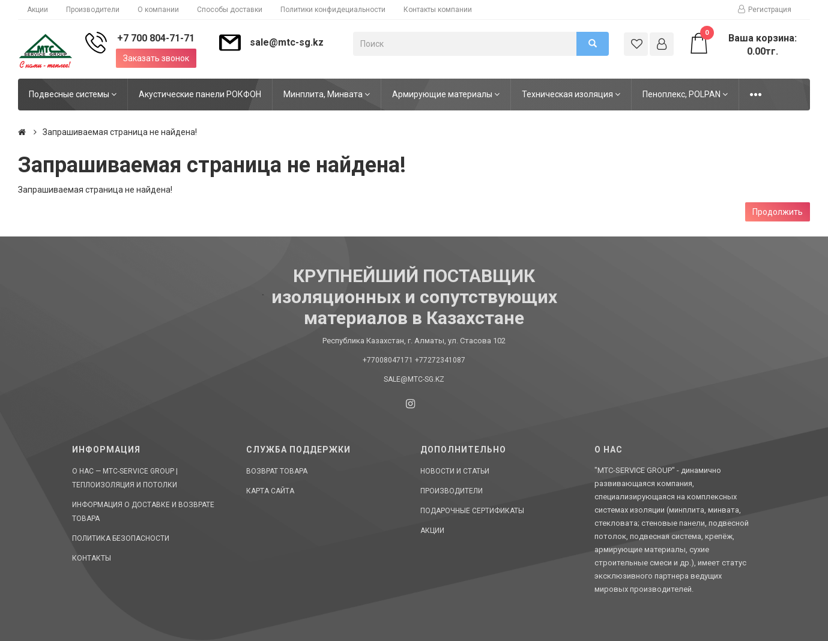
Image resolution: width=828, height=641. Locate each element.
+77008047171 (388, 360)
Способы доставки (229, 9)
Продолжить (777, 212)
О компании (158, 9)
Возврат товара (276, 471)
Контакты (91, 558)
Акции (37, 9)
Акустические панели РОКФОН (200, 94)
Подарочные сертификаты (472, 511)
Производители (92, 9)
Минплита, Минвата (326, 94)
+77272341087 (440, 360)
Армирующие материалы (446, 94)
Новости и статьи (454, 471)
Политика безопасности (120, 538)
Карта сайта (270, 491)
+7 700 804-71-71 (156, 38)
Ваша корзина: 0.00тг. (742, 44)
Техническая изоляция (571, 94)
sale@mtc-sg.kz (287, 42)
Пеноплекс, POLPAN (685, 94)
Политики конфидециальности (332, 9)
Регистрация (764, 9)
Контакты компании (437, 9)
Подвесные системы (72, 94)
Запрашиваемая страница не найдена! (120, 132)
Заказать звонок (156, 58)
